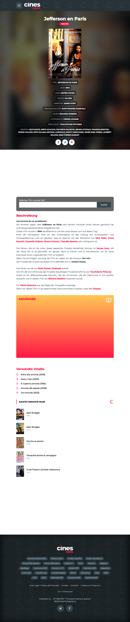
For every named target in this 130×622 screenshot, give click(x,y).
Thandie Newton (100, 129)
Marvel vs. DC (58, 568)
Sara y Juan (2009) (30, 379)
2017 (34, 578)
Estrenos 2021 (91, 578)
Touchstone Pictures (71, 124)
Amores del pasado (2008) (34, 388)
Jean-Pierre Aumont (69, 135)
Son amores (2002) (30, 392)
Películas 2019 (57, 578)
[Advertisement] (65, 171)
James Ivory (70, 103)
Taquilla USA (41, 573)
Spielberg (25, 568)
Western (103, 563)
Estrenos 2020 (74, 578)
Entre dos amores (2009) (33, 374)
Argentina (105, 568)
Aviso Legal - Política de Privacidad (44, 585)
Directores (85, 573)
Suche (104, 204)
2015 (97, 573)
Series (73, 573)
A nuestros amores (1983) (33, 383)
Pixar (81, 563)
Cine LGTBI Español (31, 563)
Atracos (91, 563)
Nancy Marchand (75, 132)
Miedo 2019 (73, 568)
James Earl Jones (93, 132)
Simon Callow (25, 132)
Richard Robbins (68, 114)
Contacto (74, 585)
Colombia (26, 573)
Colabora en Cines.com (90, 585)
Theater (64, 24)
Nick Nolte (34, 129)
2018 (44, 578)
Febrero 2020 (57, 558)
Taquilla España (58, 573)
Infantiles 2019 (90, 568)
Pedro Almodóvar (94, 558)
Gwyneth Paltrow (65, 129)
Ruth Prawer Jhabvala (73, 109)
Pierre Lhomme (71, 119)
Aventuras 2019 (40, 568)
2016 (106, 573)
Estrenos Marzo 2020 (37, 558)
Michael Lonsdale (56, 132)
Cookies (64, 585)
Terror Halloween (52, 563)
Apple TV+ (69, 563)
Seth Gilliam (39, 132)
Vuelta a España (74, 558)
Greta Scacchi (48, 129)
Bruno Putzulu (83, 129)
